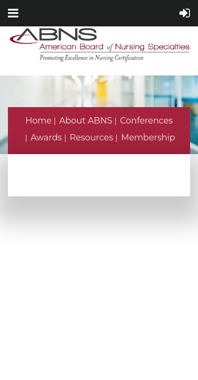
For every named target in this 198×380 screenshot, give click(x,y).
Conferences (146, 121)
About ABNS (85, 121)
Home (38, 121)
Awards (46, 137)
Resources (91, 137)
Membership (148, 137)
